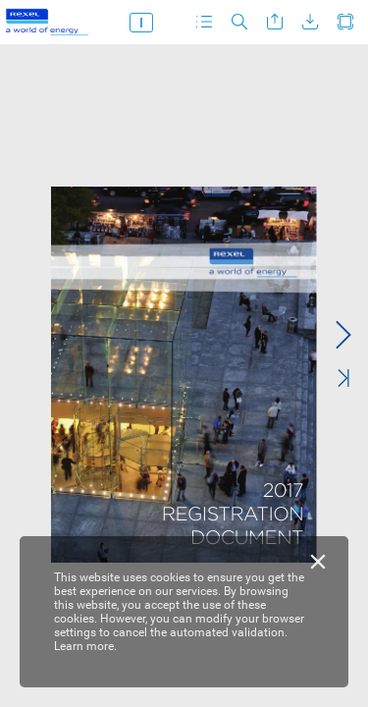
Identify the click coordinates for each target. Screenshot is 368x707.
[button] (204, 22)
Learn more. (85, 646)
